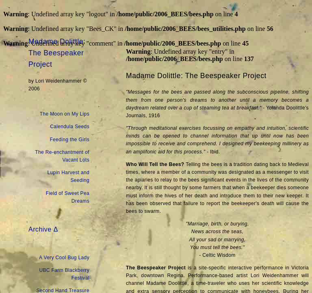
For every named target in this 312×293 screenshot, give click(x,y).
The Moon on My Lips (64, 114)
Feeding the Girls (70, 139)
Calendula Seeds (69, 126)
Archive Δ (43, 229)
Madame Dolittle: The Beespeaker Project (56, 52)
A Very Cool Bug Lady (64, 257)
